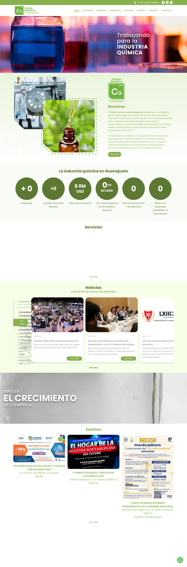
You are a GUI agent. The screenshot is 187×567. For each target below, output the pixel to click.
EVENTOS (141, 10)
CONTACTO (167, 10)
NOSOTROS (88, 10)
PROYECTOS (115, 10)
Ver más (114, 154)
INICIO (76, 10)
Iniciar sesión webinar (148, 2)
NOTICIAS (129, 10)
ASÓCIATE (153, 10)
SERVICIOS (101, 10)
